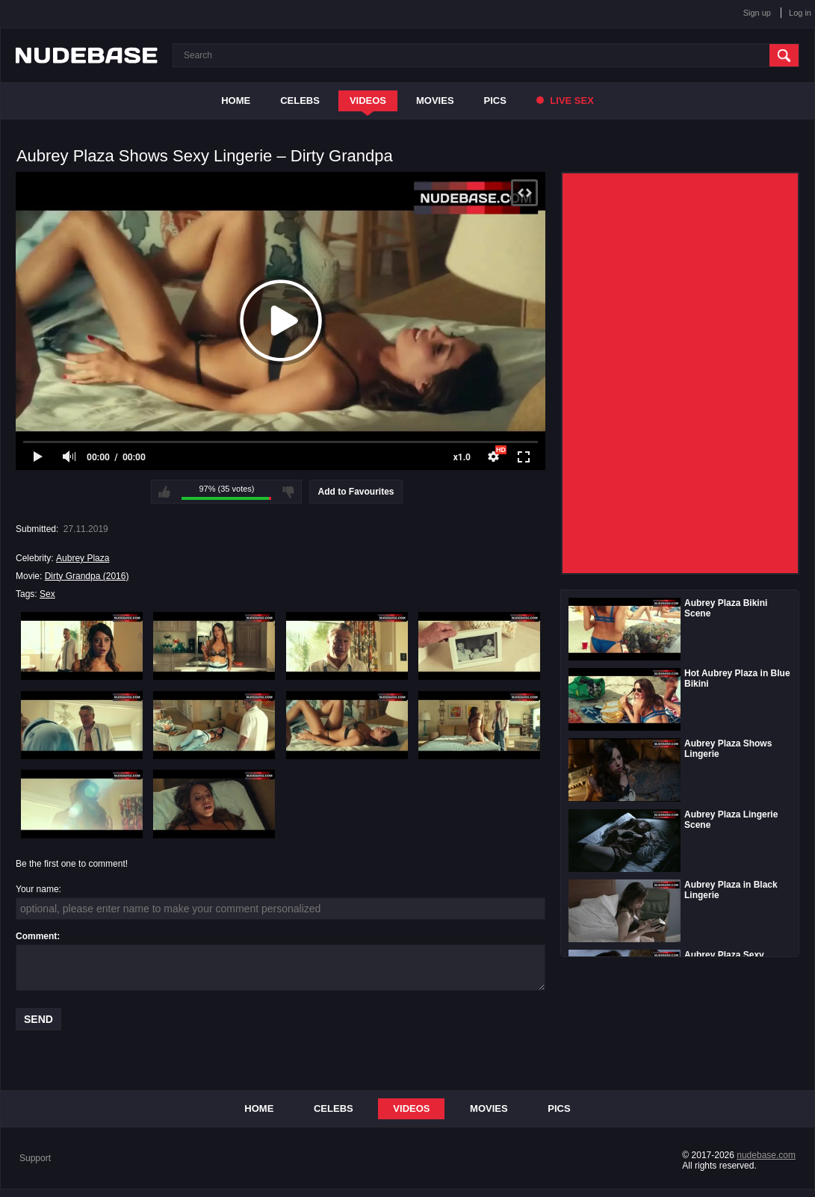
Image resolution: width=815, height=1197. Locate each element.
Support (35, 1158)
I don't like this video (288, 491)
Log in (800, 12)
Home (235, 100)
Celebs (300, 100)
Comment (36, 936)
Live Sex (565, 100)
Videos (368, 100)
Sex (47, 594)
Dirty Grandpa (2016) (87, 576)
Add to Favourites (355, 491)
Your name (37, 889)
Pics (495, 100)
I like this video (164, 491)
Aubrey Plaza (82, 558)
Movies (435, 100)
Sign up (757, 12)
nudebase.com (766, 1155)
